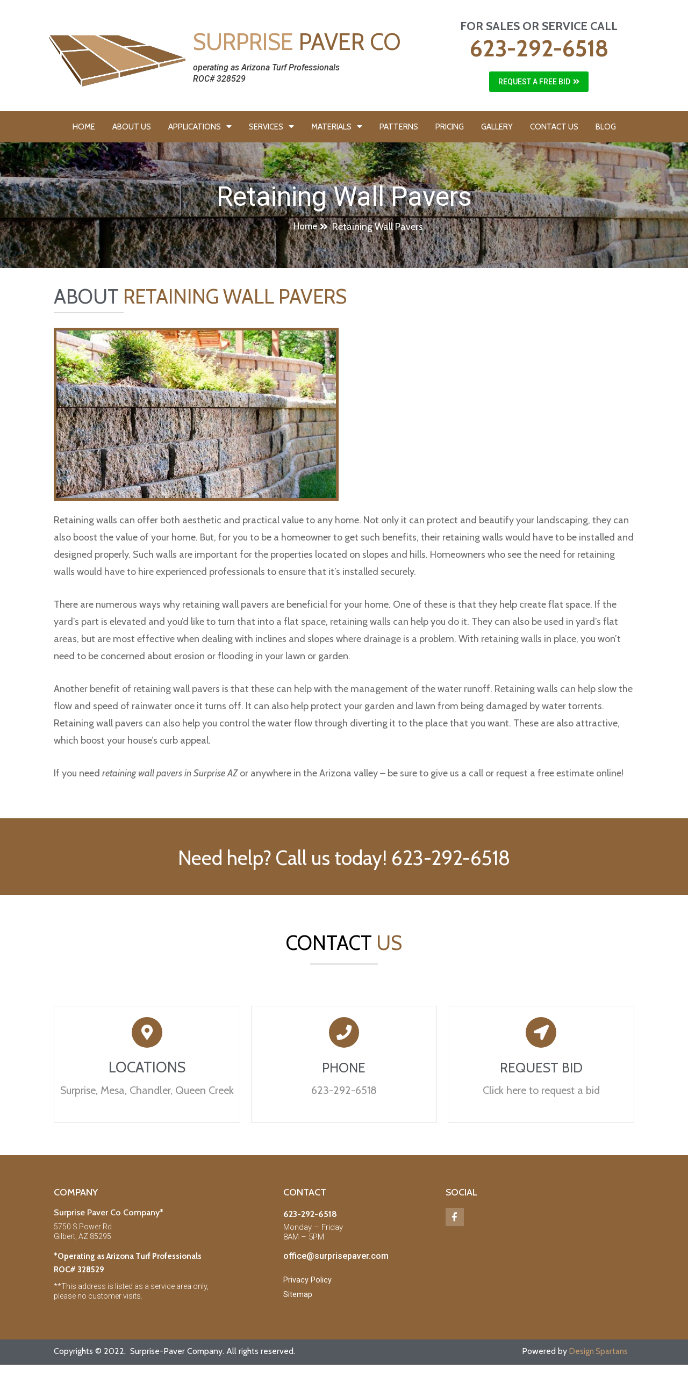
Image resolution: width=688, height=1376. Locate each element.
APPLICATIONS (200, 126)
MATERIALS (336, 126)
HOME (84, 127)
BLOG (606, 127)
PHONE (344, 1072)
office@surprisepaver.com (336, 1261)
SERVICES (271, 126)
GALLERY (497, 127)
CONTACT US (554, 127)
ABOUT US (131, 127)
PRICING (449, 127)
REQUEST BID (541, 1072)
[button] (539, 81)
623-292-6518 (539, 48)
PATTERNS (398, 127)
